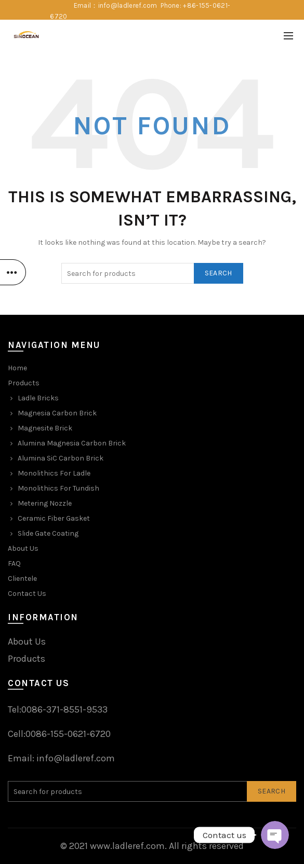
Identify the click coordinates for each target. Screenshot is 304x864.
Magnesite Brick (45, 428)
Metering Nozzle (45, 503)
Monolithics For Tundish (58, 488)
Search (218, 273)
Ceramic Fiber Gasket (54, 518)
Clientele (22, 578)
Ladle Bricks (38, 398)
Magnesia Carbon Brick (57, 413)
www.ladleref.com (127, 846)
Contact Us (27, 593)
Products (23, 383)
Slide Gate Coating (48, 533)
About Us (23, 548)
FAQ (14, 563)
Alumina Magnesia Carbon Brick (72, 443)
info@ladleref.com (75, 758)
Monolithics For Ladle (54, 473)
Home (17, 368)
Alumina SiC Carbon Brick (60, 458)
